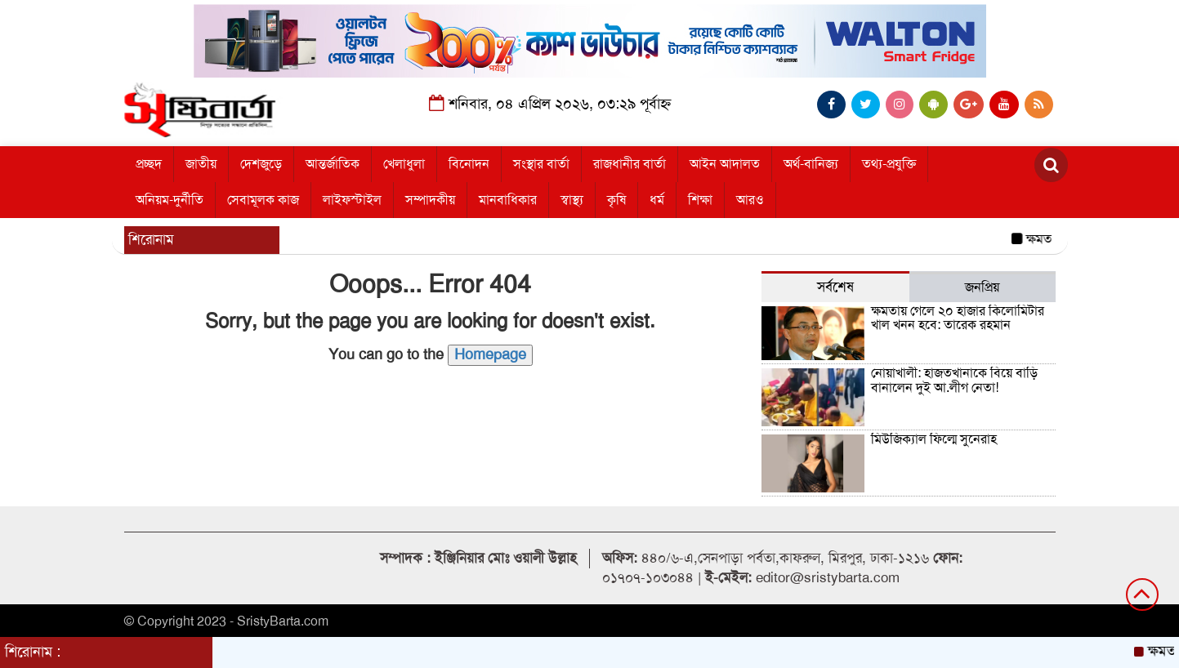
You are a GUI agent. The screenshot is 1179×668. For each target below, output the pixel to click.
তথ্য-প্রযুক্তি (889, 164)
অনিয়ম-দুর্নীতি (169, 200)
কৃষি (616, 200)
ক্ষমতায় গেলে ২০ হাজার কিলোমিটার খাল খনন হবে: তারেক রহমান (957, 318)
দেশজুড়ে (261, 164)
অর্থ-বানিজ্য (811, 164)
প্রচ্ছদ (149, 164)
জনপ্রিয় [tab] (982, 287)
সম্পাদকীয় (430, 200)
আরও (750, 200)
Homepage (490, 354)
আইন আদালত (725, 164)
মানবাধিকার (508, 200)
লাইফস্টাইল (352, 200)
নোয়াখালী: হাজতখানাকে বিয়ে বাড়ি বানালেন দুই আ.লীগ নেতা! (954, 380)
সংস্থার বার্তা (541, 164)
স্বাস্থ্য (571, 200)
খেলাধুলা (404, 164)
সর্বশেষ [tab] (835, 287)
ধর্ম (657, 200)
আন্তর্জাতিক (333, 164)
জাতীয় (201, 164)
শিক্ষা (700, 200)
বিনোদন (469, 164)
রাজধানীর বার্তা (629, 164)
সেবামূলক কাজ (263, 200)
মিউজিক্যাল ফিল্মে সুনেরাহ (934, 439)
